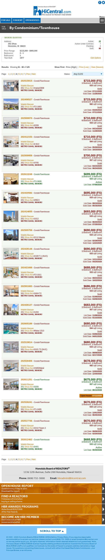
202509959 (26, 155)
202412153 (26, 137)
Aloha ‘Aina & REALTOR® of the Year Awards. (50, 509)
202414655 (26, 211)
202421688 (26, 267)
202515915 (26, 81)
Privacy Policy (62, 537)
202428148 (26, 249)
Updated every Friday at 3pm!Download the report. (50, 488)
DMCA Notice (51, 537)
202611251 (26, 379)
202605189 (26, 323)
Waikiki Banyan (27, 86)
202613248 (26, 174)
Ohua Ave (28, 88)
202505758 (26, 230)
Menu (102, 17)
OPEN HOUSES (32, 20)
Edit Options (96, 58)
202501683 (26, 286)
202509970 (26, 118)
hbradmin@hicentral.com (72, 478)
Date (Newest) (97, 67)
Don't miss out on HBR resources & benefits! (50, 519)
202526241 (26, 402)
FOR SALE (6, 20)
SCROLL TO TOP (50, 531)
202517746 (26, 421)
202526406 (26, 361)
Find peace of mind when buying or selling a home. (50, 498)
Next (34, 74)
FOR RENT (18, 20)
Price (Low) (84, 67)
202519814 (26, 342)
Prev (28, 74)
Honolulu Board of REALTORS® (32, 537)
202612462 (26, 439)
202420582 (26, 193)
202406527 (26, 99)
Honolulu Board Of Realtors (52, 11)
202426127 (26, 305)
